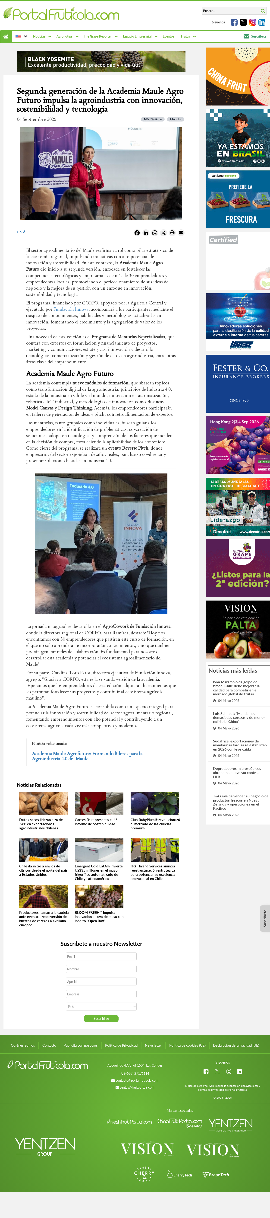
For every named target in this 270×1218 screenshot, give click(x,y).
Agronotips (64, 36)
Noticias (39, 36)
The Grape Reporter (98, 36)
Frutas (185, 36)
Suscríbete (255, 36)
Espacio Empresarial (137, 36)
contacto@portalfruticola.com (137, 1080)
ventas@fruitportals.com (137, 1087)
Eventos (168, 36)
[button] (21, 36)
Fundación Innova (70, 309)
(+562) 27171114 (136, 1073)
